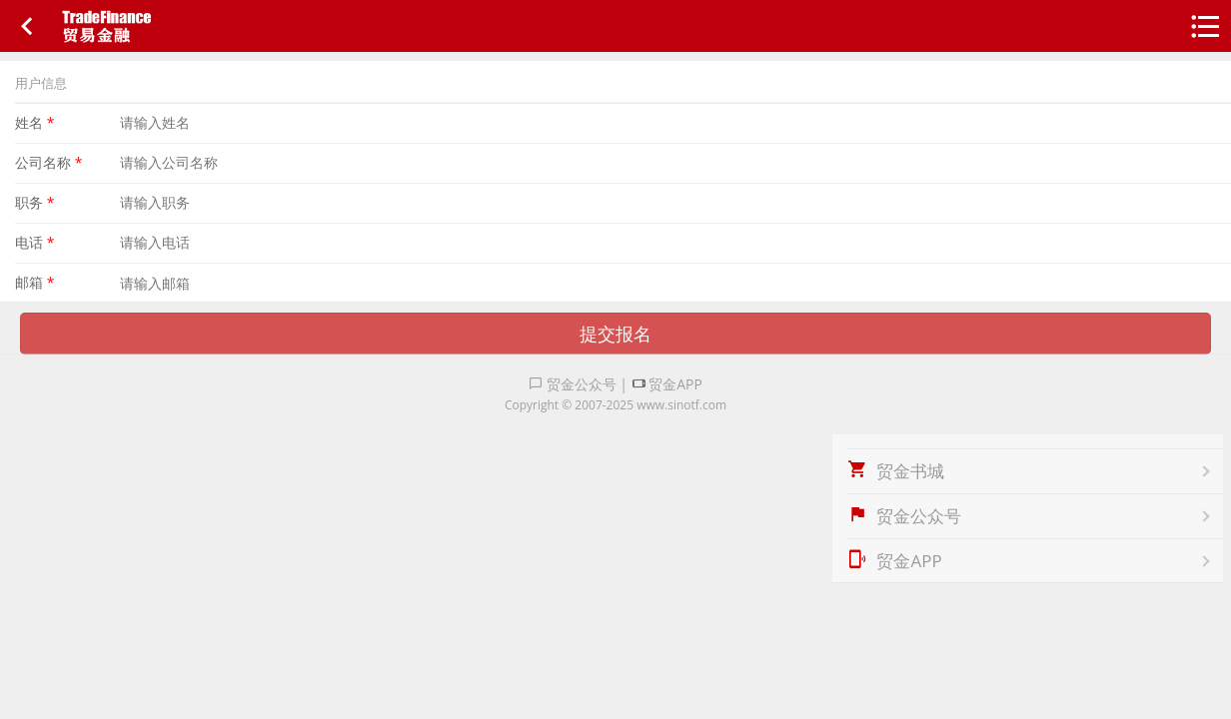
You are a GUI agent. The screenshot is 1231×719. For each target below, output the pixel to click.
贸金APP (666, 383)
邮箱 (34, 282)
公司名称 (48, 162)
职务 (34, 202)
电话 (34, 242)
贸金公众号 (572, 383)
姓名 (34, 122)
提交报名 (615, 334)
